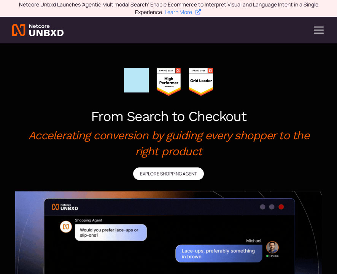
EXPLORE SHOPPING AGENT (168, 173)
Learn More (183, 12)
